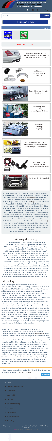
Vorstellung (9, 421)
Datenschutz (9, 391)
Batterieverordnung (11, 416)
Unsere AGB (9, 395)
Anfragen (8, 408)
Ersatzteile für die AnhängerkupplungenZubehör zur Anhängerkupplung (39, 164)
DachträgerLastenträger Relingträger (39, 127)
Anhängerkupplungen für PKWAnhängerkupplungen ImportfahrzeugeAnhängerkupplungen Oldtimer (36, 55)
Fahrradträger (31, 197)
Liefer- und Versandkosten (14, 386)
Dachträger (31, 202)
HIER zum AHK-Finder (25, 22)
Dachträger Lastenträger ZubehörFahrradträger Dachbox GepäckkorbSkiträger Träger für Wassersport (35, 144)
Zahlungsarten (10, 412)
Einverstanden (46, 374)
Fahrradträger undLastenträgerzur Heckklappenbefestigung (39, 109)
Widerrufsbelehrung (12, 404)
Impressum (9, 399)
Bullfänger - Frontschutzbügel (39, 178)
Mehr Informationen (24, 372)
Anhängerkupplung (26, 239)
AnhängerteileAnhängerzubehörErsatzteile (39, 73)
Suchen (45, 15)
